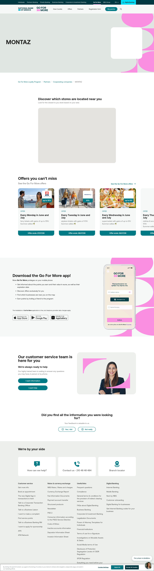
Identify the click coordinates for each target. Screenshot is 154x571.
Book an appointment (26, 492)
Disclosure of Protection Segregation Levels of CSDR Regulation (88, 551)
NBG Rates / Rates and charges (60, 487)
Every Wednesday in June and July (116, 216)
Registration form (95, 9)
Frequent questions (84, 487)
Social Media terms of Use (87, 545)
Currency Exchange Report (58, 492)
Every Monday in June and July (34, 216)
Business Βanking (84, 510)
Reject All (117, 568)
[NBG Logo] (25, 9)
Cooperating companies (62, 82)
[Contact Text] (77, 466)
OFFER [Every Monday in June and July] (22, 211)
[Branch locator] (117, 466)
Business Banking (57, 2)
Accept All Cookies (132, 568)
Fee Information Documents (58, 496)
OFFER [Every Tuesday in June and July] (63, 211)
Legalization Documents (86, 518)
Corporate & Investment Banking (76, 2)
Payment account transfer (58, 500)
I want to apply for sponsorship (30, 527)
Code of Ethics (53, 524)
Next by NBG (111, 496)
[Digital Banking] (128, 2)
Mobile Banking (112, 492)
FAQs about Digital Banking (87, 505)
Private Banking (45, 2)
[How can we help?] (37, 466)
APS (19, 531)
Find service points (25, 518)
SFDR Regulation (83, 558)
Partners (80, 9)
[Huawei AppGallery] (60, 316)
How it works (57, 9)
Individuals (21, 2)
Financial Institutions (85, 529)
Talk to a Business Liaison (28, 510)
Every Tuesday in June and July (75, 216)
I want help (32, 388)
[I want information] (33, 380)
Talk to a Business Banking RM (30, 522)
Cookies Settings (103, 568)
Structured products (55, 504)
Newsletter (52, 509)
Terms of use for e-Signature (88, 533)
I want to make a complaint (28, 514)
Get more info (23, 487)
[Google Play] (40, 316)
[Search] (121, 9)
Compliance (81, 492)
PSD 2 (50, 513)
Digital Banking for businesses (118, 504)
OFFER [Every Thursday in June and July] (145, 211)
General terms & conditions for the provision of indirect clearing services (89, 498)
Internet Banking (112, 487)
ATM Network (23, 535)
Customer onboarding (115, 500)
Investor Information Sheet (58, 537)
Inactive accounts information (59, 528)
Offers (70, 9)
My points (111, 9)
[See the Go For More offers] (123, 184)
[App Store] (21, 316)
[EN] (117, 2)
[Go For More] (41, 9)
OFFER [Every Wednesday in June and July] (104, 211)
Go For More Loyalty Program (29, 82)
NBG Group (106, 2)
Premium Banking (32, 2)
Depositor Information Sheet (59, 532)
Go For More (97, 2)
